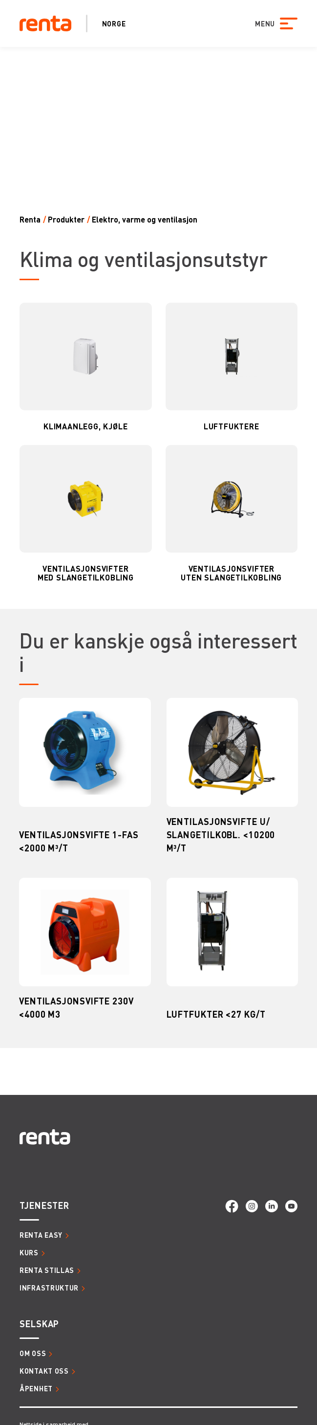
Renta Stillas (47, 1270)
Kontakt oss (44, 1370)
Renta (30, 219)
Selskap (39, 1323)
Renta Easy (41, 1234)
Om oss (33, 1353)
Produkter (66, 219)
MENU (265, 23)
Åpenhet (36, 1388)
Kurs (29, 1252)
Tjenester (44, 1205)
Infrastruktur (49, 1287)
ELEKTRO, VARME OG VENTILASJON (144, 219)
